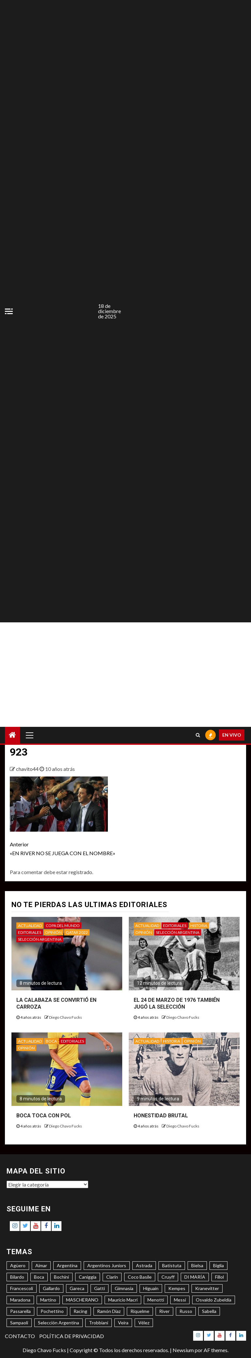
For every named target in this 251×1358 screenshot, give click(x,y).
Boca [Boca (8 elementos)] (39, 1277)
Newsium (183, 1350)
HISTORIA (198, 925)
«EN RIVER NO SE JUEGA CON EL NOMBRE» (68, 848)
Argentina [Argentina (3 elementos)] (67, 1265)
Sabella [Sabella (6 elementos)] (209, 1311)
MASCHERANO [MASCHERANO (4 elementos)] (82, 1299)
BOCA (51, 1041)
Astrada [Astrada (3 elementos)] (144, 1265)
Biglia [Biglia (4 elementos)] (218, 1265)
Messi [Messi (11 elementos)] (180, 1299)
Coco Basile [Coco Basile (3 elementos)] (140, 1277)
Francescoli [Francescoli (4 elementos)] (21, 1288)
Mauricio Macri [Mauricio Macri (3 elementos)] (123, 1299)
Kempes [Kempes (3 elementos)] (176, 1288)
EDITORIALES (29, 932)
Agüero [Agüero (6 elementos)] (17, 1265)
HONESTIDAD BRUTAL (161, 1115)
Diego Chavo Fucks (65, 1017)
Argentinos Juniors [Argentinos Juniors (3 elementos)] (106, 1265)
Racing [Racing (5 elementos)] (80, 1311)
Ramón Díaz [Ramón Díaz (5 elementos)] (109, 1311)
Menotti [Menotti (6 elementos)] (155, 1299)
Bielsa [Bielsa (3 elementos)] (197, 1265)
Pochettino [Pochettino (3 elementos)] (52, 1311)
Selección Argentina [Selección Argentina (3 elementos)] (58, 1322)
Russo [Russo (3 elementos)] (185, 1311)
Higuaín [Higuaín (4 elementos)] (151, 1288)
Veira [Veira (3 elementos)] (123, 1322)
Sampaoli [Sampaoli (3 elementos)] (19, 1322)
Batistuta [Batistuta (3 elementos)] (171, 1265)
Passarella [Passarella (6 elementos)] (20, 1311)
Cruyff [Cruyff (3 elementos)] (168, 1277)
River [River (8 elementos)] (164, 1311)
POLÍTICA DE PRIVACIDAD (71, 1336)
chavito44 (28, 769)
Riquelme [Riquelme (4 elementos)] (139, 1311)
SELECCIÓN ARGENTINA (39, 939)
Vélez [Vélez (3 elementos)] (143, 1322)
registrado (80, 872)
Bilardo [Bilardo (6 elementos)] (17, 1277)
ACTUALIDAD (30, 925)
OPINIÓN (53, 932)
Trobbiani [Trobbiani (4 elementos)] (98, 1322)
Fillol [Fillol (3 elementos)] (219, 1277)
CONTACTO (20, 1336)
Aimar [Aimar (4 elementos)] (41, 1265)
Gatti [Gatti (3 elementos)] (99, 1288)
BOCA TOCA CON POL (43, 1115)
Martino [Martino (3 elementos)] (48, 1299)
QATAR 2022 (77, 932)
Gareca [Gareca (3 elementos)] (77, 1288)
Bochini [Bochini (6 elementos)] (61, 1277)
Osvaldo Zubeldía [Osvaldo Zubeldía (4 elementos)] (213, 1299)
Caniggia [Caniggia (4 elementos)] (87, 1277)
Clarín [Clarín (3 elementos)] (112, 1277)
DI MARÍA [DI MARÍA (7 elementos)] (194, 1277)
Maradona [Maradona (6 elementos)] (20, 1299)
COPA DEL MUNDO (63, 925)
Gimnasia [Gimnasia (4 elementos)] (124, 1288)
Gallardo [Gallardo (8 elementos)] (51, 1288)
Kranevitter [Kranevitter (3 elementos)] (207, 1288)
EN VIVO (231, 735)
